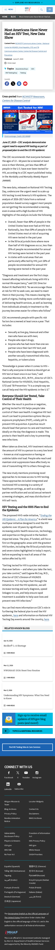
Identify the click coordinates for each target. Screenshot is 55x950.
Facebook (8, 775)
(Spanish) (12, 866)
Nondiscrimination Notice (12, 820)
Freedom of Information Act (39, 835)
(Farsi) (35, 896)
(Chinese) (37, 866)
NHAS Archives (35, 818)
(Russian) (37, 875)
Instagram (37, 775)
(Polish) (35, 887)
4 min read (10, 653)
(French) (11, 887)
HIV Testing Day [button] (11, 73)
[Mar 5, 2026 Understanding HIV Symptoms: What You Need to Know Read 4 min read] (27, 696)
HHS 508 (7, 850)
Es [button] (50, 9)
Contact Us (34, 809)
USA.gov (8, 845)
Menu (9, 9)
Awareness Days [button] (22, 69)
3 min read (10, 677)
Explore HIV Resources (27, 2)
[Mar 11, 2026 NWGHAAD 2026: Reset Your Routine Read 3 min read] (27, 669)
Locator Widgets (36, 801)
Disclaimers (34, 813)
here (15, 615)
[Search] (41, 9)
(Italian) (35, 892)
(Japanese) (12, 901)
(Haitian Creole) (39, 881)
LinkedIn (8, 786)
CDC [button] (32, 69)
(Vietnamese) (14, 871)
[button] (27, 646)
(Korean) (36, 871)
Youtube (26, 775)
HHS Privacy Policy (37, 840)
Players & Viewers (12, 840)
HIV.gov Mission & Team (12, 803)
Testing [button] (23, 73)
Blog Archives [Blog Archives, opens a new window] (10, 809)
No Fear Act (9, 854)
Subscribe (19, 786)
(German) (12, 896)
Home (4, 16)
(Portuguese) (15, 892)
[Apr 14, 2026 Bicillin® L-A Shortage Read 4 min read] (27, 644)
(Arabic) (10, 880)
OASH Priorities (36, 854)
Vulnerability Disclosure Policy (11, 835)
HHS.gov (32, 845)
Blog (13, 16)
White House (34, 850)
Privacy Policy (10, 813)
